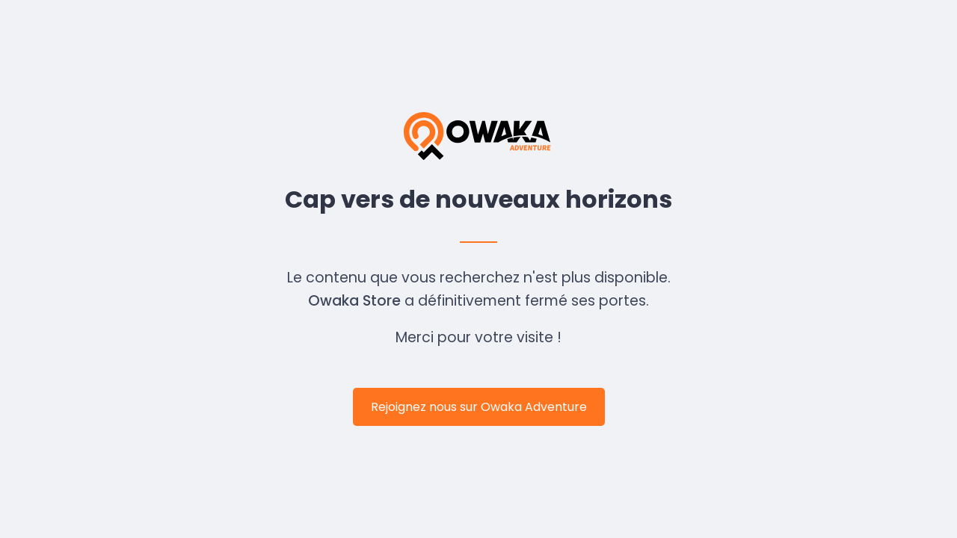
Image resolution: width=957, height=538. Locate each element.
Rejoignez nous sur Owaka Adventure (479, 406)
